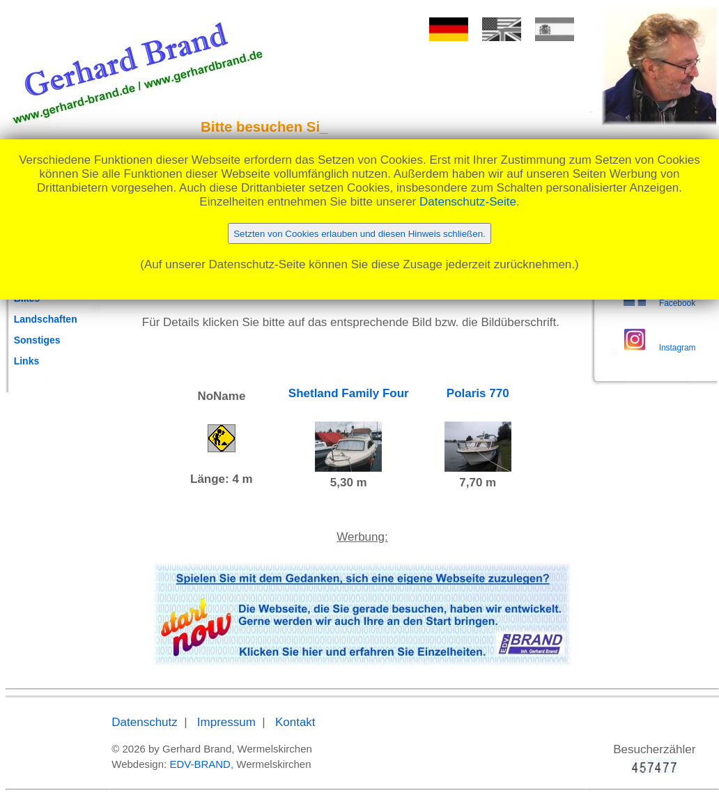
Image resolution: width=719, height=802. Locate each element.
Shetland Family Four (348, 393)
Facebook (677, 303)
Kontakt (295, 722)
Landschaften (45, 319)
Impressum (226, 722)
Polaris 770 (478, 393)
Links (27, 361)
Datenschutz (144, 722)
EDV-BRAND (200, 764)
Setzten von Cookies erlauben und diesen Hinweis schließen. (359, 234)
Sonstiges (37, 340)
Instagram (677, 348)
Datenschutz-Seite (467, 201)
